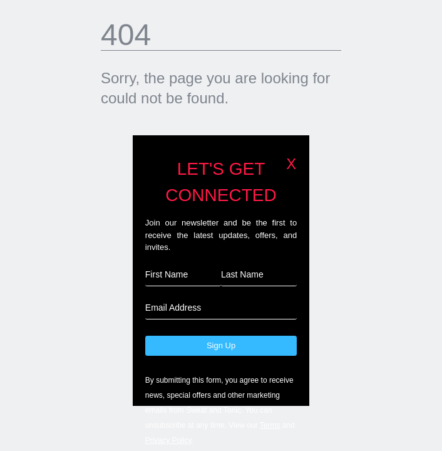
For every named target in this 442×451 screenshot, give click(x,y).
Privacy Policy (168, 440)
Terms (270, 425)
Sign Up (221, 345)
